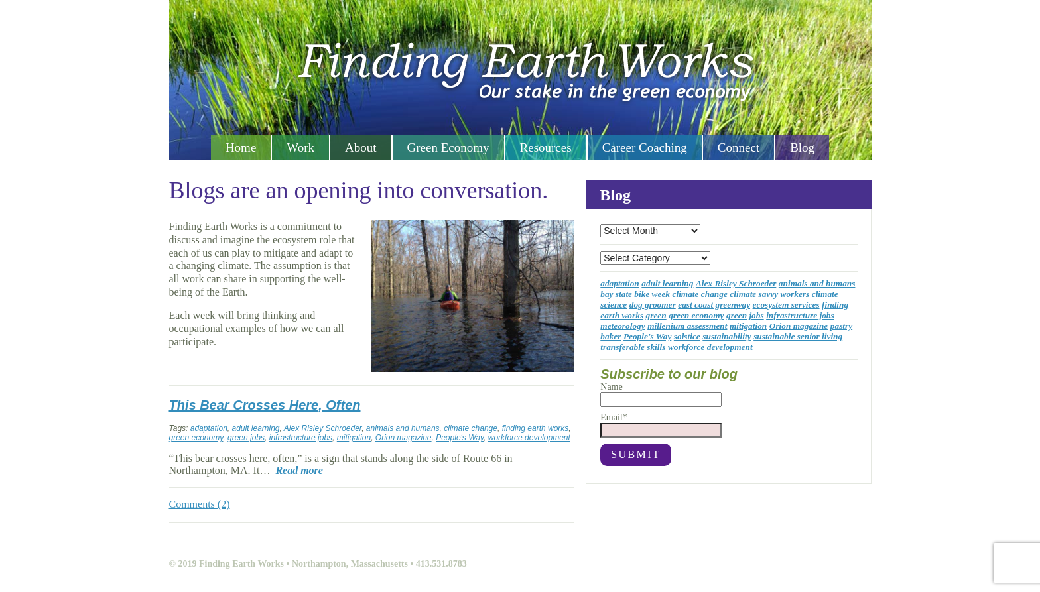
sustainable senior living (797, 336)
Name (661, 394)
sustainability (726, 336)
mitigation (354, 437)
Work (300, 147)
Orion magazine (403, 437)
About (361, 147)
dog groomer (652, 305)
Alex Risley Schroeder (322, 428)
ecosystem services (786, 305)
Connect (738, 147)
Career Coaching (644, 147)
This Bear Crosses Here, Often (265, 405)
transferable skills (632, 347)
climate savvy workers (769, 294)
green (656, 315)
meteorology (622, 326)
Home (241, 147)
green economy (196, 437)
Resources (546, 147)
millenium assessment (687, 326)
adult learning (255, 428)
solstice (687, 336)
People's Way (460, 437)
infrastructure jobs (300, 437)
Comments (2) (199, 504)
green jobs (246, 437)
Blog (802, 147)
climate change (470, 428)
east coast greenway (714, 305)
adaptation (209, 428)
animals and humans (403, 428)
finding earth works (535, 428)
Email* (661, 425)
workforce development (529, 437)
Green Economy (448, 147)
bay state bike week (635, 294)
